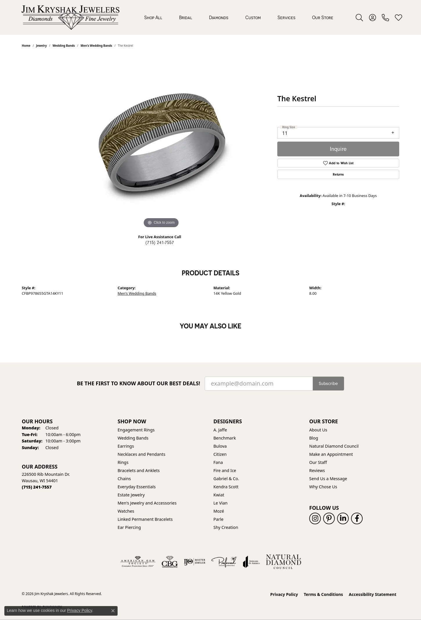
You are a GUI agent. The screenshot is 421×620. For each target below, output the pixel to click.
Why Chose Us (323, 486)
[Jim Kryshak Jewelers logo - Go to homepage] (70, 17)
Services (286, 17)
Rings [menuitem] (123, 462)
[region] (161, 142)
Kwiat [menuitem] (218, 495)
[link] (385, 17)
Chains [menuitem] (124, 478)
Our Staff (318, 462)
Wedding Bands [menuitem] (133, 438)
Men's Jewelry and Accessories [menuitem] (147, 503)
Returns (338, 174)
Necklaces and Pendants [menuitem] (141, 454)
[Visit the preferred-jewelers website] (224, 561)
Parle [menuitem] (218, 519)
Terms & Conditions (323, 594)
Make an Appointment (331, 454)
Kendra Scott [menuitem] (225, 486)
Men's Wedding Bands (137, 293)
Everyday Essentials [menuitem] (137, 486)
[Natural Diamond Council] (283, 561)
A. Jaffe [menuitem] (220, 430)
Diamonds (218, 17)
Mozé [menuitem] (218, 511)
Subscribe (328, 383)
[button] (359, 17)
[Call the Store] (37, 487)
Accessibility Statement (372, 594)
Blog (313, 438)
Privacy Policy (284, 594)
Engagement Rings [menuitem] (136, 430)
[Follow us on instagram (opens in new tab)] (315, 518)
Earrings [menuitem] (126, 446)
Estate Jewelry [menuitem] (131, 495)
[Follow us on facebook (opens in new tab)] (357, 518)
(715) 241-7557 (159, 242)
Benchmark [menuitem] (224, 438)
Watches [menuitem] (126, 511)
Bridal (185, 17)
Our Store (322, 17)
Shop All (153, 17)
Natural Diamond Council (334, 446)
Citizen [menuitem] (220, 454)
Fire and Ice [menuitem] (224, 470)
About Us (318, 430)
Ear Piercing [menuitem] (129, 527)
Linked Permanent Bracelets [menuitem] (145, 519)
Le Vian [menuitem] (220, 503)
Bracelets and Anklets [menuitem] (139, 470)
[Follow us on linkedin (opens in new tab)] (343, 518)
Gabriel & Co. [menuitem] (226, 478)
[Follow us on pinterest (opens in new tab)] (329, 518)
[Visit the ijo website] (195, 561)
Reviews (317, 470)
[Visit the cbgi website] (169, 561)
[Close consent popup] (113, 610)
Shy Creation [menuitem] (225, 527)
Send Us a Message (328, 478)
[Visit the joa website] (251, 561)
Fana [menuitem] (218, 462)
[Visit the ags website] (138, 561)
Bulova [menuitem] (220, 446)
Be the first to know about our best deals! (138, 383)
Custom (253, 17)
